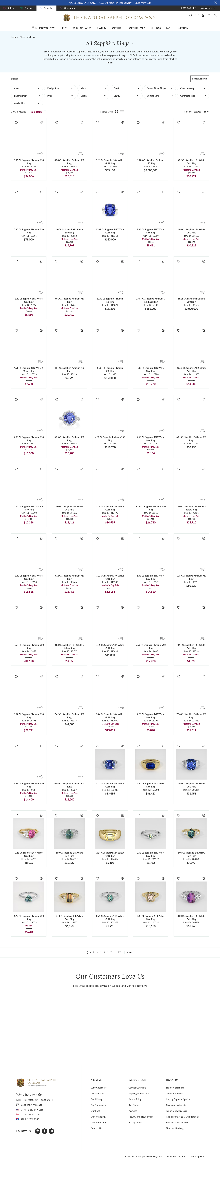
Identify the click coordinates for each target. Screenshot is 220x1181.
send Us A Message (31, 1104)
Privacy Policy (134, 1122)
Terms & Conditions (176, 1156)
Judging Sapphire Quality (178, 1099)
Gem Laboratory (98, 1122)
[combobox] (200, 112)
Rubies (11, 8)
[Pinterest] (38, 1131)
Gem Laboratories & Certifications (182, 1116)
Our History (96, 1099)
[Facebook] (45, 1131)
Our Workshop (98, 1093)
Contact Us (96, 1128)
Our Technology (98, 1116)
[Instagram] (51, 1131)
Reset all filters (199, 79)
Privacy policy (197, 1156)
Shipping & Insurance (138, 1093)
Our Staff (95, 1111)
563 (119, 952)
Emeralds (29, 8)
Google (116, 985)
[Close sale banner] (215, 3)
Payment (132, 1111)
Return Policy (134, 1099)
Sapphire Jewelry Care (176, 1111)
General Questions (137, 1087)
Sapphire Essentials (175, 1087)
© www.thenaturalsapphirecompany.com (142, 1156)
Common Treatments (176, 1105)
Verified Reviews (137, 985)
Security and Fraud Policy (140, 1116)
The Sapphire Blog (174, 1128)
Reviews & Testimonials (177, 1122)
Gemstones (69, 8)
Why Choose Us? (99, 1087)
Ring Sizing (133, 1105)
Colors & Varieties (174, 1093)
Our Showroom (98, 1105)
